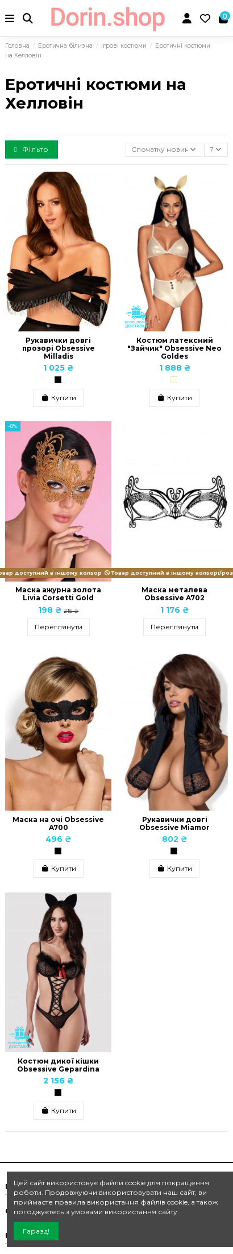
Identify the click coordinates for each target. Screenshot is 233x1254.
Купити (58, 397)
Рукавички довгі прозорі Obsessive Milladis (58, 348)
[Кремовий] (173, 379)
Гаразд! (36, 1231)
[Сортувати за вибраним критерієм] (164, 150)
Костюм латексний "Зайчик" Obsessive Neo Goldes (174, 348)
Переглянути (58, 626)
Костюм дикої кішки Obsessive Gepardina (58, 1065)
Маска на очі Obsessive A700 (58, 823)
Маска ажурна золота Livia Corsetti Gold (58, 594)
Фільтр (31, 149)
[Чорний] (58, 379)
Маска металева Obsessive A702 (174, 594)
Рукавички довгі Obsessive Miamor (174, 823)
